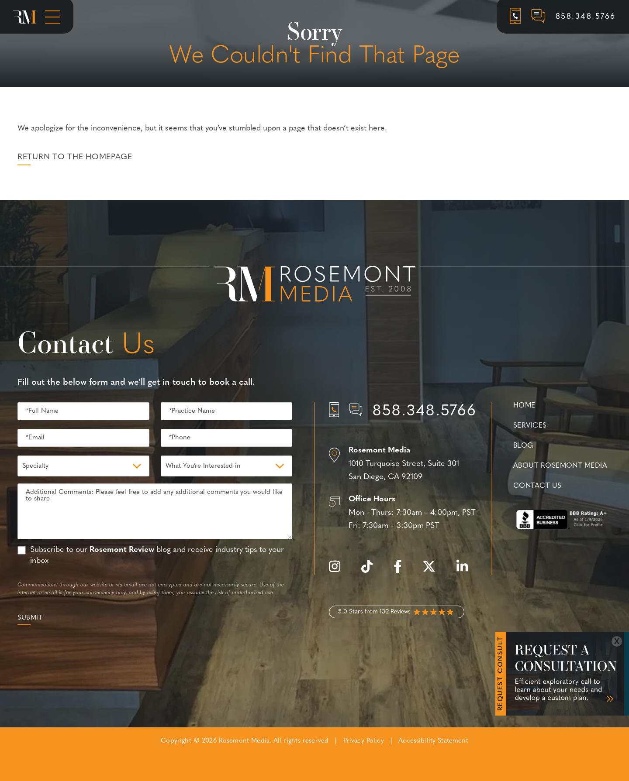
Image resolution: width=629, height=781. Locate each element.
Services (530, 425)
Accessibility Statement (433, 741)
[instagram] (339, 571)
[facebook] (402, 571)
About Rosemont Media (560, 465)
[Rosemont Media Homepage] (24, 17)
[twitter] (433, 571)
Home (524, 405)
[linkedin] (466, 571)
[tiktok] (371, 571)
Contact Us (537, 486)
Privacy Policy (363, 741)
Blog (523, 445)
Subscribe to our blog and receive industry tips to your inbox (157, 555)
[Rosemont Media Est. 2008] (314, 285)
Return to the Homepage (74, 157)
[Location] (403, 464)
